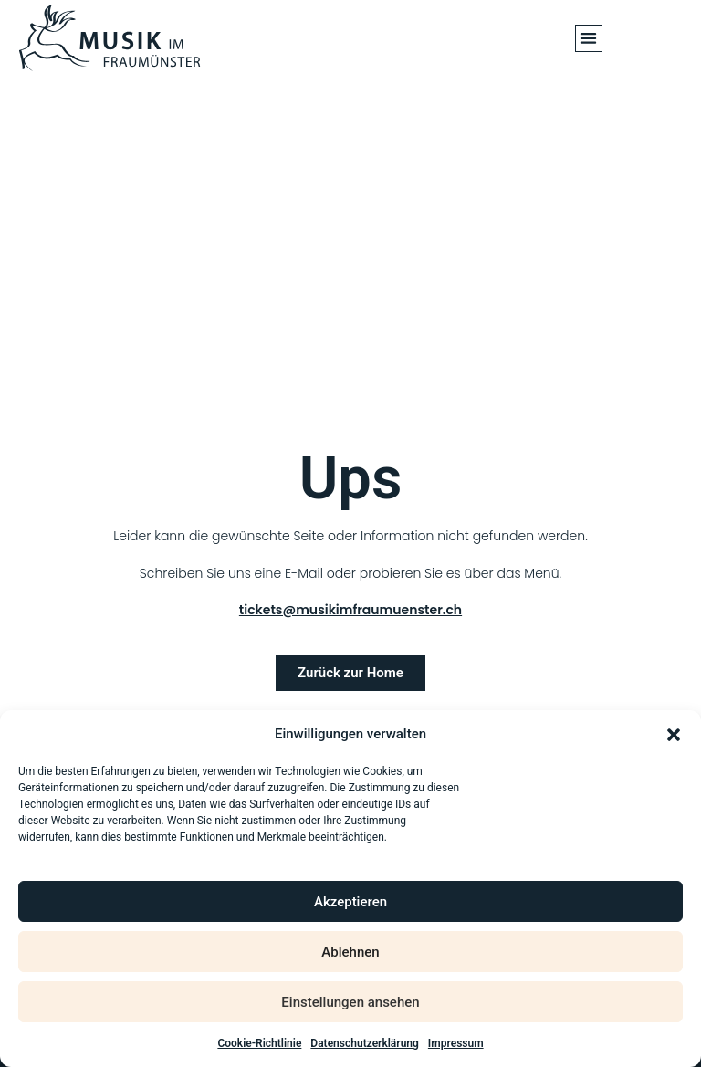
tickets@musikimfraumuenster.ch (350, 610)
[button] (673, 735)
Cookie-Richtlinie (259, 1043)
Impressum (456, 1043)
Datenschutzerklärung (364, 1043)
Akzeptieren (350, 902)
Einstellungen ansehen (350, 1002)
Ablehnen (350, 952)
